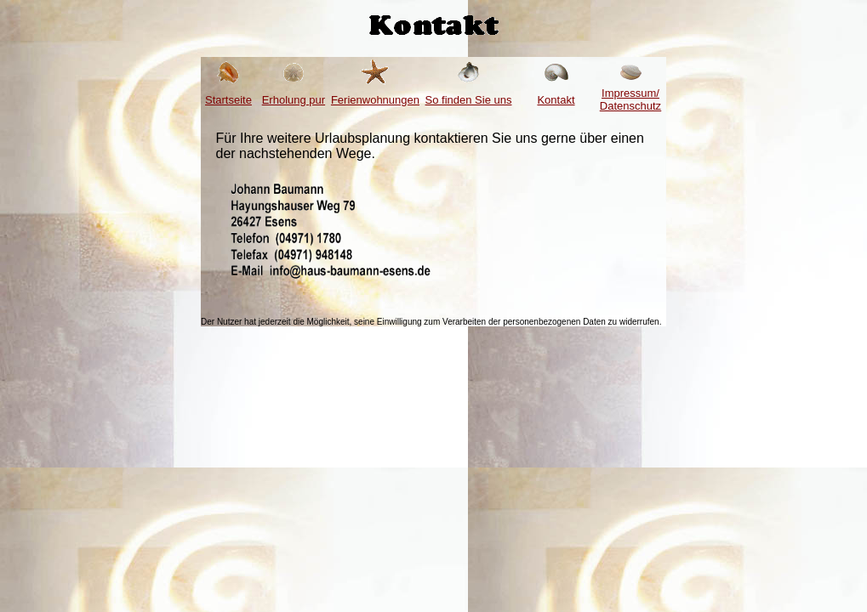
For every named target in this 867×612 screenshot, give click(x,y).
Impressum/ (630, 99)
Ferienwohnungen (375, 100)
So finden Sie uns (468, 100)
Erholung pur (293, 100)
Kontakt (555, 100)
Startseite (228, 100)
